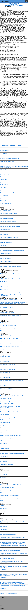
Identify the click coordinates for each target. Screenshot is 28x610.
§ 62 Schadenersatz (4, 500)
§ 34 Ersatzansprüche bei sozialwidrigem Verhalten (9, 338)
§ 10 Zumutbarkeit (3, 187)
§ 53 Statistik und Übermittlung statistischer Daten (9, 471)
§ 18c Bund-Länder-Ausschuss (6, 261)
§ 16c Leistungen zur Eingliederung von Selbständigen (10, 226)
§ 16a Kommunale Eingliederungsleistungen (8, 221)
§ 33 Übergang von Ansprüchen (6, 335)
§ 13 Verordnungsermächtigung (6, 203)
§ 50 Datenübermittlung (4, 448)
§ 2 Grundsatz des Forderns (5, 147)
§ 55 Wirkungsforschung (4, 479)
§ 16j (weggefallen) (3, 245)
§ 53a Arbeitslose (3, 474)
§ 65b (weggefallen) (4, 526)
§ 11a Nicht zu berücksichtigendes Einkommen (8, 192)
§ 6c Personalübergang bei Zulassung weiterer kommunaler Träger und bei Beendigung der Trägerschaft (14, 167)
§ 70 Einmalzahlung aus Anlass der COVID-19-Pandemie (10, 550)
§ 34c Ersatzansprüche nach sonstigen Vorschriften (9, 346)
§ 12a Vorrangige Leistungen (5, 200)
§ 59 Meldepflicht (3, 492)
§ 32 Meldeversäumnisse (4, 330)
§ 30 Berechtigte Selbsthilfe (5, 317)
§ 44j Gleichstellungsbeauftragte (6, 419)
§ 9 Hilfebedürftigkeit (4, 184)
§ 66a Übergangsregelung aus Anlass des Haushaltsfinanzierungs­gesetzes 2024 (14, 540)
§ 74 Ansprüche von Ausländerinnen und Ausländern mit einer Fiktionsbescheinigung (11, 562)
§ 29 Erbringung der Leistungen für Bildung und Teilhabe (10, 315)
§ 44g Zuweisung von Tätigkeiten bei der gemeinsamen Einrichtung (12, 411)
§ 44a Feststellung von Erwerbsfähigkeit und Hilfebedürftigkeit (11, 395)
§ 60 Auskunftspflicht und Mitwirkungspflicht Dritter (9, 495)
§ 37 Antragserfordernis (4, 361)
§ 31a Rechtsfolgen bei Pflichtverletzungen (8, 325)
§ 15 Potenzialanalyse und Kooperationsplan (8, 213)
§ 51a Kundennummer (4, 456)
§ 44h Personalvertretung (5, 414)
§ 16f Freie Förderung (4, 234)
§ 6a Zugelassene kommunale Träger (7, 161)
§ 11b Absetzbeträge (4, 195)
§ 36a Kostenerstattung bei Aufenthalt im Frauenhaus (10, 358)
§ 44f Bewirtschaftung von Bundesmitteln (7, 409)
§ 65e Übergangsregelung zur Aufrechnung (8, 534)
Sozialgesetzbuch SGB (4, 1)
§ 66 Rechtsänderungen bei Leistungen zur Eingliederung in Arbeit (12, 537)
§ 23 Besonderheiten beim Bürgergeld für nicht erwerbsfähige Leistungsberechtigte (11, 295)
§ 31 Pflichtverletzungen (4, 322)
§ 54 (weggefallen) (3, 477)
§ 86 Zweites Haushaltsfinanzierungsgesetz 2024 (9, 593)
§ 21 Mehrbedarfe (3, 281)
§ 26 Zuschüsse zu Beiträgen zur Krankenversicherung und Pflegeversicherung (11, 305)
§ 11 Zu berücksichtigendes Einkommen (7, 190)
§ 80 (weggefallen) (3, 577)
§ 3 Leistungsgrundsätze (4, 150)
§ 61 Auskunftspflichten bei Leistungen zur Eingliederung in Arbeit (12, 498)
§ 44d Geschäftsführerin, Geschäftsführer (7, 403)
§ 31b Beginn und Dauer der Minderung (7, 328)
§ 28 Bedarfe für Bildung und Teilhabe (7, 312)
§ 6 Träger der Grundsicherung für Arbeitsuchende (9, 158)
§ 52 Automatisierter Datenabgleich (6, 464)
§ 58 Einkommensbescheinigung (6, 490)
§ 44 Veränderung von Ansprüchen (6, 390)
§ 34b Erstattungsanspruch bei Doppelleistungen (9, 343)
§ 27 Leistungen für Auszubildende (6, 307)
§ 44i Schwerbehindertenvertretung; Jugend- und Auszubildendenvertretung (9, 417)
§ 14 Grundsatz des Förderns (5, 210)
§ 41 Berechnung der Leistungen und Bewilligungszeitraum (11, 374)
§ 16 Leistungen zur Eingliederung (6, 218)
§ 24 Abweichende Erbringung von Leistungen (8, 299)
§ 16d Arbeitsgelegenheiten (5, 229)
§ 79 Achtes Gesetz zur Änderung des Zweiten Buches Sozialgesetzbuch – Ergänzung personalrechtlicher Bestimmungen (14, 575)
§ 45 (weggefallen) (3, 425)
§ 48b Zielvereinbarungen (5, 440)
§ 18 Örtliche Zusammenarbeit (5, 253)
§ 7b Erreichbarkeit (3, 179)
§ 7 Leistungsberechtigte (4, 174)
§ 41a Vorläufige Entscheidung (5, 377)
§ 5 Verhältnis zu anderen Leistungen (7, 155)
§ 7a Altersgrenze (3, 176)
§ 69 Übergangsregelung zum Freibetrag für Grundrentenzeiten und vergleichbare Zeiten (12, 548)
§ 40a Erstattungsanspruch (5, 372)
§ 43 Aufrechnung (3, 385)
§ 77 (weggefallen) (3, 569)
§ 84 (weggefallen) (3, 588)
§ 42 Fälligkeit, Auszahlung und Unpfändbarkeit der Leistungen (11, 380)
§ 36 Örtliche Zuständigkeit (5, 356)
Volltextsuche (2, 600)
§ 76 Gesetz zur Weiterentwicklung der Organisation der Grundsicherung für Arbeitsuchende (13, 567)
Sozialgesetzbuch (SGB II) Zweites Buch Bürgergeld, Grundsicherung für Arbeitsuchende (13, 4)
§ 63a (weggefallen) (4, 508)
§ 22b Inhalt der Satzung (4, 289)
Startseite (2, 597)
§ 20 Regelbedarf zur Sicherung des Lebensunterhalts (10, 278)
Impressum (2, 608)
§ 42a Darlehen (3, 382)
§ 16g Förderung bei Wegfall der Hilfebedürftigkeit (9, 237)
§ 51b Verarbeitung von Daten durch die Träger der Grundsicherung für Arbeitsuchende (13, 459)
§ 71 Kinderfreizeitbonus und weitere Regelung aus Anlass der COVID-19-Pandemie (13, 554)
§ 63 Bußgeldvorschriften (4, 505)
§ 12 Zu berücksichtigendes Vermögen (7, 198)
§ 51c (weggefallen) (3, 461)
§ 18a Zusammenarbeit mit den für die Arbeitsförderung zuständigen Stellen (12, 256)
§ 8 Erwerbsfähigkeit (4, 182)
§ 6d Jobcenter (3, 169)
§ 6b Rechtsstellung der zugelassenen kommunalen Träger (11, 163)
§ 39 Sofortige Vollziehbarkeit (5, 366)
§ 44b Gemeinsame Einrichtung (6, 398)
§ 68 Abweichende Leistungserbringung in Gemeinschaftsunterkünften (13, 545)
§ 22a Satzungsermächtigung (5, 286)
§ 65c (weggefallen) (3, 529)
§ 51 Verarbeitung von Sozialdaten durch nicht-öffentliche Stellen (12, 453)
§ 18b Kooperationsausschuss (5, 258)
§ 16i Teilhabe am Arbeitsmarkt (5, 242)
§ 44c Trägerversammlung (5, 401)
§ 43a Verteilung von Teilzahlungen (6, 388)
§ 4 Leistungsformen (4, 153)
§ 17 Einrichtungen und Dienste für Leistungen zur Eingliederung (12, 250)
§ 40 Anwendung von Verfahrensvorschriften (8, 369)
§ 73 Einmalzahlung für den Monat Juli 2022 (8, 558)
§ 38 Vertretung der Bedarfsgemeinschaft (7, 364)
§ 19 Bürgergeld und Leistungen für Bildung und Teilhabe (10, 273)
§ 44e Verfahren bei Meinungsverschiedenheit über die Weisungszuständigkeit (10, 407)
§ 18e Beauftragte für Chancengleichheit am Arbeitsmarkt (10, 266)
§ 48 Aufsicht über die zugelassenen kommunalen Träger (10, 435)
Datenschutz (2, 605)
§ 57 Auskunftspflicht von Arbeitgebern (7, 487)
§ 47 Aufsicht (2, 432)
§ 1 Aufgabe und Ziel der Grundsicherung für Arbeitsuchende (11, 145)
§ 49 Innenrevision (3, 443)
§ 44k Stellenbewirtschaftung (5, 422)
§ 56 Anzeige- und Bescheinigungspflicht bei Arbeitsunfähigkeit (11, 484)
